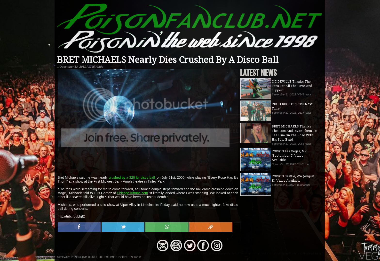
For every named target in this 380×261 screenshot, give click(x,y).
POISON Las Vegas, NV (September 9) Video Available (289, 155)
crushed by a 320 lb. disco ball (132, 177)
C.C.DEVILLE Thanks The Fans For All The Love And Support (292, 85)
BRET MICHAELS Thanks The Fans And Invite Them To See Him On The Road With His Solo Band (294, 133)
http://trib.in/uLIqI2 (71, 216)
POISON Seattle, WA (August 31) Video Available (293, 178)
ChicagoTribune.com (132, 193)
